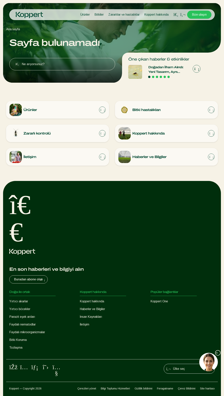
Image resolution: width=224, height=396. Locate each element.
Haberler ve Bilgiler (92, 309)
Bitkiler (99, 14)
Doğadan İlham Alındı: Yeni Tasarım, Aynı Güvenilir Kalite (165, 70)
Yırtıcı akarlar (18, 301)
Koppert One (159, 301)
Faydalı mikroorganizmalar (27, 332)
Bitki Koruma (18, 339)
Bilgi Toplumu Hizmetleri (115, 388)
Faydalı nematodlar (22, 324)
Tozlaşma (15, 347)
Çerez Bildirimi (186, 388)
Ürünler (85, 14)
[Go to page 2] (153, 77)
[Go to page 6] (168, 77)
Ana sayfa (13, 29)
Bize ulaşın (199, 14)
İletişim (84, 324)
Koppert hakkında (156, 14)
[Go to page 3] (157, 77)
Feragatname (165, 388)
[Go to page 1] (149, 77)
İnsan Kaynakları (91, 316)
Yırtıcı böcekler (19, 309)
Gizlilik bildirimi (143, 388)
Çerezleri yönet (86, 388)
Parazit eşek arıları (22, 316)
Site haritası (207, 388)
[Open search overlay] (176, 14)
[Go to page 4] (161, 77)
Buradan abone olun (30, 279)
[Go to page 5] (165, 77)
